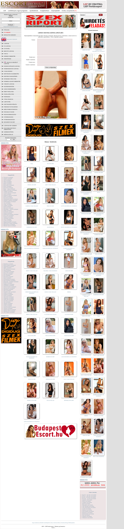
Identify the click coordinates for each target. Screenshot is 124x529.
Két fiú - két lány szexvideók (89, 497)
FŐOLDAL (6, 29)
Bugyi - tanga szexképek (9, 189)
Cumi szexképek (7, 194)
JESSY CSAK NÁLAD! (32, 274)
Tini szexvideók (86, 515)
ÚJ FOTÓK (7, 48)
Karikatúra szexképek (8, 211)
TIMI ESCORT (69, 188)
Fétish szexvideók (86, 501)
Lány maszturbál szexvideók (89, 507)
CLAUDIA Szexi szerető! (50, 317)
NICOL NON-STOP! (50, 338)
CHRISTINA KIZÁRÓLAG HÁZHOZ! (31, 295)
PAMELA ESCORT (32, 403)
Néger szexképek (7, 267)
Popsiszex (7, 96)
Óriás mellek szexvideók (88, 511)
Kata (32, 166)
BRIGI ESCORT (86, 316)
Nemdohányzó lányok (11, 68)
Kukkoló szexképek (8, 216)
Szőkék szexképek (7, 293)
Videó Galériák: (93, 492)
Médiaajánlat (71, 522)
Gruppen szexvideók (87, 502)
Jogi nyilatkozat (35, 522)
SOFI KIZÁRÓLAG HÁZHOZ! (31, 251)
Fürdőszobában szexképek (9, 201)
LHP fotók (7, 101)
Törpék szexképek (7, 304)
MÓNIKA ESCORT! (69, 403)
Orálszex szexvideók (87, 510)
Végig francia (8, 99)
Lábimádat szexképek (8, 218)
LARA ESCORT (69, 274)
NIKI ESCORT (50, 209)
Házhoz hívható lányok (12, 66)
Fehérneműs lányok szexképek (10, 199)
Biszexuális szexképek (8, 185)
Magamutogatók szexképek (9, 222)
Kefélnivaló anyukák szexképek (10, 214)
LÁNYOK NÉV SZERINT (10, 125)
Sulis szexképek (7, 290)
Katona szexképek (7, 213)
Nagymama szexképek (8, 266)
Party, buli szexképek (8, 272)
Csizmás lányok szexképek (9, 192)
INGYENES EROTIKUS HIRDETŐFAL (10, 128)
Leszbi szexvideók (86, 508)
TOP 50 (6, 53)
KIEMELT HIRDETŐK (9, 56)
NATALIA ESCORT (69, 338)
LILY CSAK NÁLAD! (69, 382)
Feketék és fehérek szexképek (10, 200)
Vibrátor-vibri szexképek (9, 311)
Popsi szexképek (7, 277)
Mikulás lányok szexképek (9, 225)
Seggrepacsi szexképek (8, 284)
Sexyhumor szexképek (8, 285)
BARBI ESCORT (50, 360)
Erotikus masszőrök (10, 76)
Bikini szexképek (7, 183)
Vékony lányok (9, 84)
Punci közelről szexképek (9, 280)
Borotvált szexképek (8, 187)
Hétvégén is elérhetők (11, 73)
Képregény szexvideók (87, 505)
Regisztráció (6, 26)
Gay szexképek (7, 203)
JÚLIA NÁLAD (50, 403)
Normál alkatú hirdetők (12, 81)
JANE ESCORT (32, 382)
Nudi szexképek (7, 270)
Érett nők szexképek (8, 197)
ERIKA (69, 295)
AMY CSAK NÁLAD (50, 188)
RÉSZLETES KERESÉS (10, 35)
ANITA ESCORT (69, 166)
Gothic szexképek (7, 204)
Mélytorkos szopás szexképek (10, 223)
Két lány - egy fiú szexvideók (89, 498)
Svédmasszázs (8, 117)
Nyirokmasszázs (9, 119)
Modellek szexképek (8, 263)
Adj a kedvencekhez (55, 522)
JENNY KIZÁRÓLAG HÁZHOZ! (69, 230)
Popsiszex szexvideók (87, 512)
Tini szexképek (7, 302)
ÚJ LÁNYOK (7, 46)
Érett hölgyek (9, 91)
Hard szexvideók (86, 503)
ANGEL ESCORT (31, 188)
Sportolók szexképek (8, 289)
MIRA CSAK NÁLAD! (31, 317)
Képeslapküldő (55, 10)
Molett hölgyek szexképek (9, 265)
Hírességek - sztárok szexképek (10, 209)
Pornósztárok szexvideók (88, 513)
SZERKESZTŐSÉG (9, 132)
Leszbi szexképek (7, 220)
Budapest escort (9, 122)
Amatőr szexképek (7, 178)
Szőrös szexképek (7, 295)
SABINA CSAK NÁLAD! (32, 209)
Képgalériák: (11, 175)
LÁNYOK (6, 43)
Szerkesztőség (64, 522)
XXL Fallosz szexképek (9, 312)
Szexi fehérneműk (10, 89)
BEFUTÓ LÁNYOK (9, 51)
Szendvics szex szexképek (9, 291)
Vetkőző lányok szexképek (9, 309)
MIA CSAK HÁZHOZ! (98, 456)
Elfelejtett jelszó (14, 26)
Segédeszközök (9, 86)
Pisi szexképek (6, 275)
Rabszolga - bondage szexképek (10, 281)
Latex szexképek (7, 219)
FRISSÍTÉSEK (7, 58)
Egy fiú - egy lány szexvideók (89, 494)
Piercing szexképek (7, 274)
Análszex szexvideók (87, 500)
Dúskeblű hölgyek (10, 79)
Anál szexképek (7, 180)
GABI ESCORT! (99, 335)
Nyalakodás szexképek (8, 271)
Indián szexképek (7, 210)
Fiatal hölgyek (9, 94)
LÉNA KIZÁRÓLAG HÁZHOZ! (32, 424)
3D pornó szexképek (8, 177)
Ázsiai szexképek (7, 182)
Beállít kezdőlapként (45, 522)
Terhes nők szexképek (8, 299)
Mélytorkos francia (10, 109)
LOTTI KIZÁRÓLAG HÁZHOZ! (69, 209)
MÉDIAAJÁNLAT (8, 134)
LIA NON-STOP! (69, 317)
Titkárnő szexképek (8, 303)
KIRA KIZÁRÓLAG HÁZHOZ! (50, 251)
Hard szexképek (7, 206)
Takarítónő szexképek (8, 297)
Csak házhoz (8, 71)
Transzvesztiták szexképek (9, 307)
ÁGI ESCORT (50, 166)
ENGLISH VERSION (12, 39)
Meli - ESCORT (86, 394)
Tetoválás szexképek (8, 300)
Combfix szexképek (8, 191)
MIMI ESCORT (86, 50)
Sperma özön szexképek (9, 288)
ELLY (98, 192)
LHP (4, 10)
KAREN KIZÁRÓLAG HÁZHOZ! (69, 252)
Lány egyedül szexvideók (88, 506)
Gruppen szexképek (8, 205)
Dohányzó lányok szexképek (10, 195)
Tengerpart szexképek (8, 298)
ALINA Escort (50, 230)
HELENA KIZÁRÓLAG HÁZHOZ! (86, 233)
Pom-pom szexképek (8, 276)
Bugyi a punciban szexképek (10, 190)
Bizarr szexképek (7, 186)
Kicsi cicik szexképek (8, 215)
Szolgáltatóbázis (44, 10)
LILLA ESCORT (32, 338)
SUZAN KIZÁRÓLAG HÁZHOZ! (31, 360)
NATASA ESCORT (50, 382)
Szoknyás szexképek (8, 294)
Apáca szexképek (7, 181)
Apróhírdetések (33, 10)
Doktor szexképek (7, 196)
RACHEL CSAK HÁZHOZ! (50, 274)
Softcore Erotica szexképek (9, 286)
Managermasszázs (10, 114)
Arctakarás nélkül (10, 104)
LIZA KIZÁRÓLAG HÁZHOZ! (69, 360)
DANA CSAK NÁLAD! (50, 295)
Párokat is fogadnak (11, 106)
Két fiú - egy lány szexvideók (89, 496)
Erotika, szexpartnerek (68, 10)
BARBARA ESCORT (32, 230)
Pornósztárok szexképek (9, 279)
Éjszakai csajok (9, 112)
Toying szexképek (7, 305)
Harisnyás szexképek (8, 208)
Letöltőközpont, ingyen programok (17, 10)
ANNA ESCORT (86, 90)
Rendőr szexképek (7, 283)
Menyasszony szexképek (9, 224)
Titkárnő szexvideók (87, 516)
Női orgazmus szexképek (9, 269)
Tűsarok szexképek (7, 308)
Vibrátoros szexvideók (87, 517)
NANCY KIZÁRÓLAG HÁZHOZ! (98, 91)
